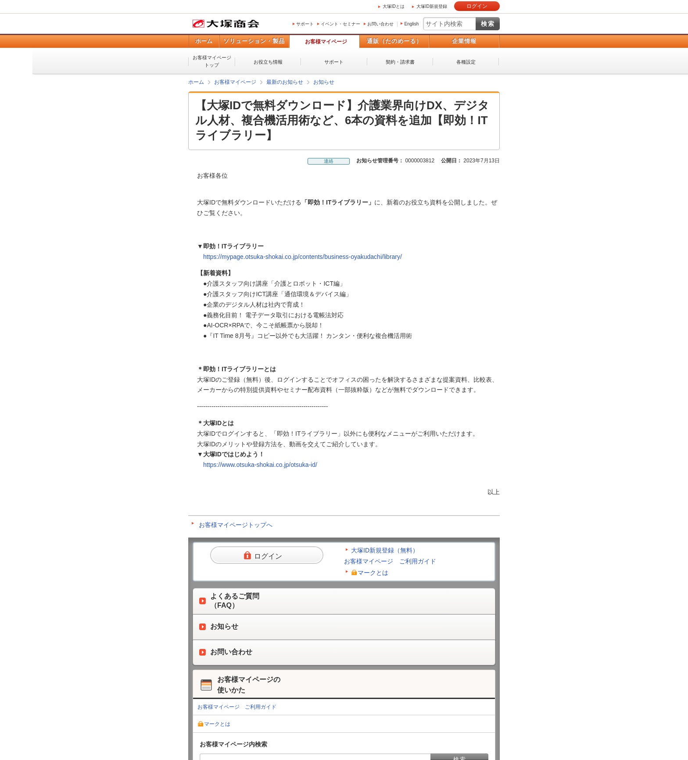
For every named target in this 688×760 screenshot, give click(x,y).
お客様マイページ (326, 42)
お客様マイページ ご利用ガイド (390, 561)
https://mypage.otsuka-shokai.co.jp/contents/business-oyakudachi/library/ (302, 256)
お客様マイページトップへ (235, 524)
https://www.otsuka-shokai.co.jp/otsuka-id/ (260, 464)
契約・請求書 (400, 62)
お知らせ (323, 82)
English (411, 24)
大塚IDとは (394, 6)
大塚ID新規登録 (431, 6)
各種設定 (466, 62)
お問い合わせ (380, 24)
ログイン (476, 6)
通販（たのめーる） (394, 41)
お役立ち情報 (268, 62)
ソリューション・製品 (254, 41)
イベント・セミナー (340, 24)
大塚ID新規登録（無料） (385, 550)
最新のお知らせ (284, 82)
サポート (305, 24)
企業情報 (464, 41)
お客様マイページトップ (212, 61)
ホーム (203, 41)
